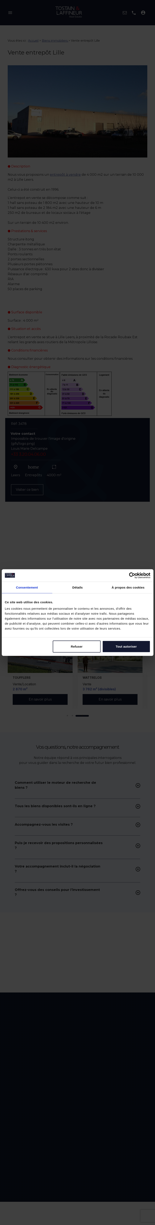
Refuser (77, 646)
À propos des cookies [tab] (128, 587)
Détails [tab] (77, 587)
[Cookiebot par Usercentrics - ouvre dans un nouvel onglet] (132, 575)
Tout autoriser (126, 646)
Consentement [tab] (27, 587)
